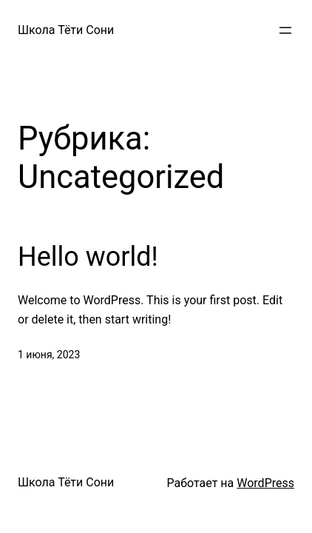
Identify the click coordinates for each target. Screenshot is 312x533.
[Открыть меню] (285, 30)
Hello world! (88, 256)
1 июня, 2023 (49, 355)
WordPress (265, 483)
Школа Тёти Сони (66, 30)
